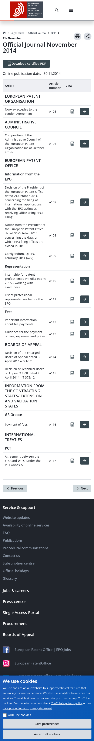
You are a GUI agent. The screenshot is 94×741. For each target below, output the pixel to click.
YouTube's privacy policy (66, 703)
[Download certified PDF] (26, 64)
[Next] (82, 488)
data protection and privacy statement (27, 708)
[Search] (58, 10)
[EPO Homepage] (26, 10)
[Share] (87, 36)
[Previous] (15, 488)
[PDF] (72, 111)
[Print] (77, 36)
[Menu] (72, 10)
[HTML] (84, 111)
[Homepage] (4, 33)
